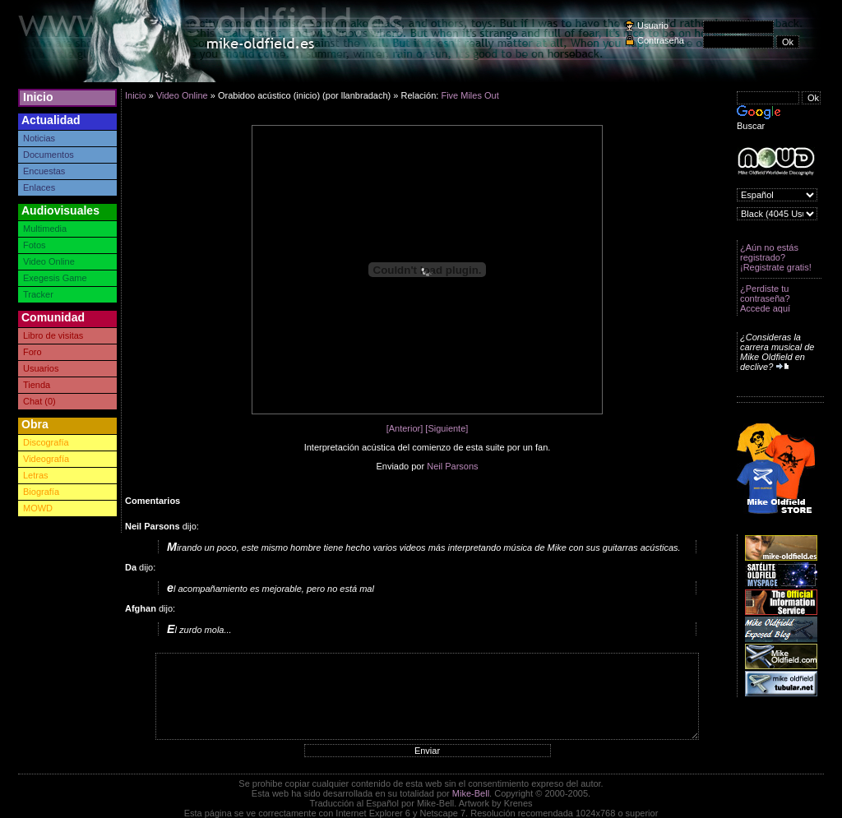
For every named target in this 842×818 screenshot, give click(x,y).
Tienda (36, 385)
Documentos (48, 154)
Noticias (39, 138)
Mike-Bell (470, 793)
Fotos (34, 245)
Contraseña (660, 40)
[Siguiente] (446, 428)
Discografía (46, 442)
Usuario (653, 25)
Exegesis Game (55, 278)
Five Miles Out (469, 95)
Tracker (38, 294)
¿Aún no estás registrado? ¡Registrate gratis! (776, 257)
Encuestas (44, 171)
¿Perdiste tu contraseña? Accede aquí (765, 298)
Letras (36, 475)
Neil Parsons (452, 466)
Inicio (38, 97)
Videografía (46, 459)
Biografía (41, 492)
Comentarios (152, 501)
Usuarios (40, 368)
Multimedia (45, 228)
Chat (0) (39, 401)
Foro (32, 352)
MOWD (38, 508)
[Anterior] (404, 428)
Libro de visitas (53, 335)
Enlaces (39, 187)
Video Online (49, 261)
